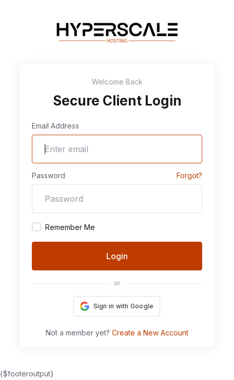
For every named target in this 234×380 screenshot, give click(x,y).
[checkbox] (36, 226)
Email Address (55, 125)
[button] (117, 306)
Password (48, 175)
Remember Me (63, 226)
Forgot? (189, 175)
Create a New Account (150, 332)
